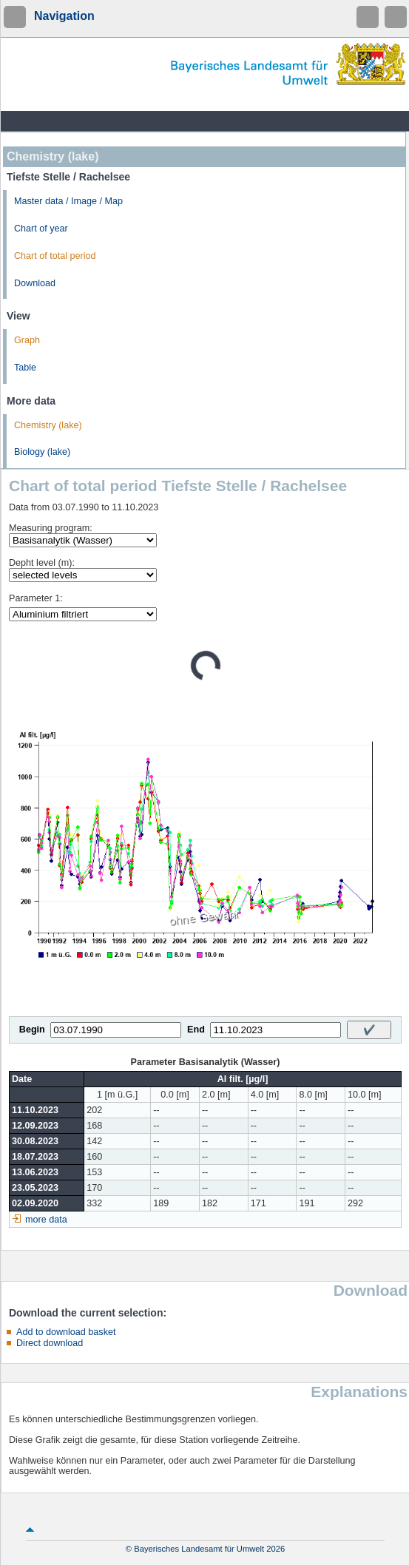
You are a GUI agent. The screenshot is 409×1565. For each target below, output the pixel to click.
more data (46, 1219)
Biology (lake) (42, 452)
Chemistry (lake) (48, 425)
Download (34, 283)
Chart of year (41, 228)
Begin (32, 1029)
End (196, 1029)
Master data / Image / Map (68, 201)
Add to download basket (65, 1332)
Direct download (49, 1343)
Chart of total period (55, 256)
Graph (27, 340)
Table (25, 367)
